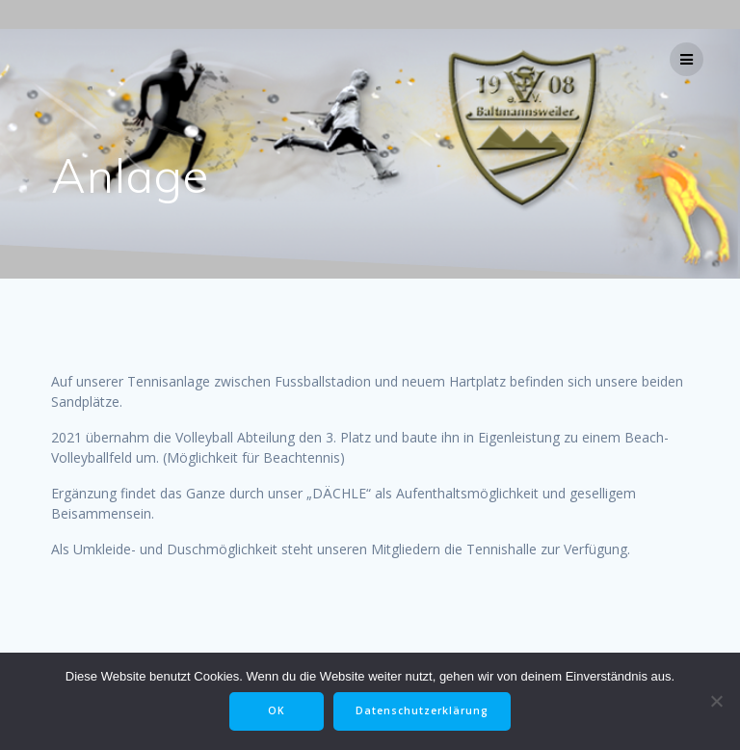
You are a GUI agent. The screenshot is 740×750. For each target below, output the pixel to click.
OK (276, 710)
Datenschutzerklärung (422, 710)
